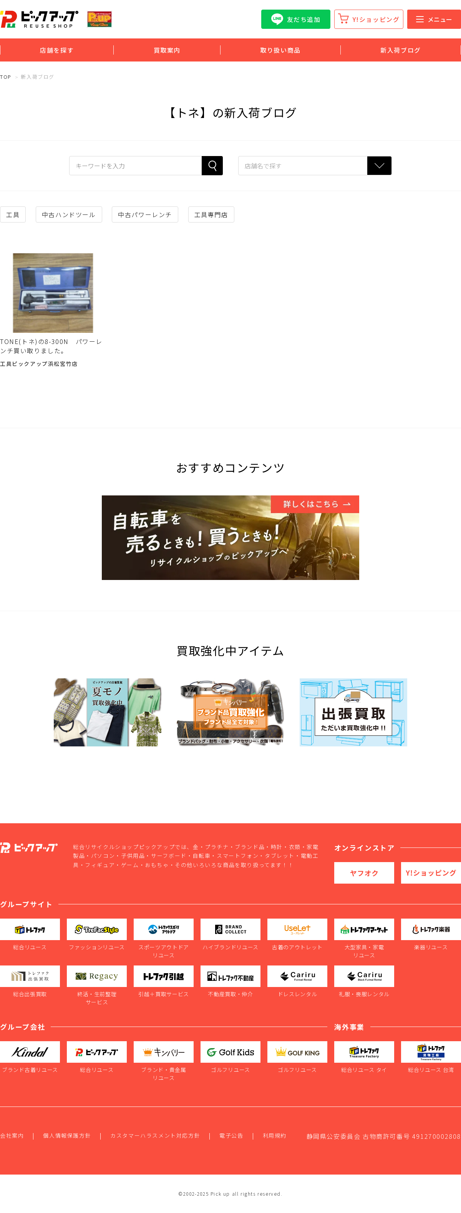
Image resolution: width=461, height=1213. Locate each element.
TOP (6, 76)
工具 (13, 214)
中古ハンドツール (69, 214)
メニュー (434, 19)
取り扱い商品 (280, 50)
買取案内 (167, 50)
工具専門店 (211, 214)
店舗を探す (57, 50)
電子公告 (231, 1135)
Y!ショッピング (376, 19)
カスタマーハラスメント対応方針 (155, 1135)
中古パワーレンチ (145, 214)
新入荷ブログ (400, 50)
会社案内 (12, 1135)
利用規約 (275, 1135)
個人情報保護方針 (67, 1135)
